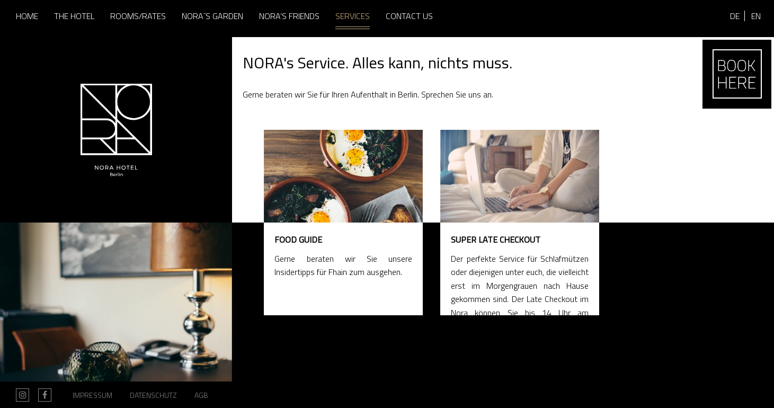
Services (352, 16)
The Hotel (74, 16)
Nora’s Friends (289, 16)
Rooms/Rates (138, 16)
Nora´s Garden (212, 16)
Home (27, 16)
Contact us (409, 16)
